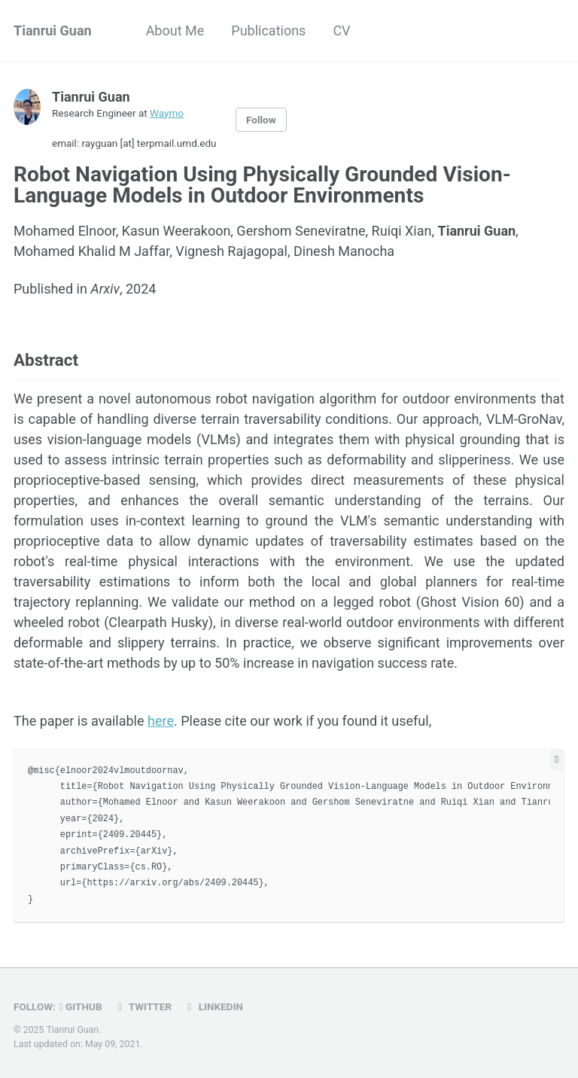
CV (341, 30)
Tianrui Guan (53, 30)
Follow (261, 120)
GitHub (80, 1006)
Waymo (167, 113)
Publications (268, 30)
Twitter (143, 1006)
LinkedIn (213, 1006)
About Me (175, 30)
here (161, 721)
